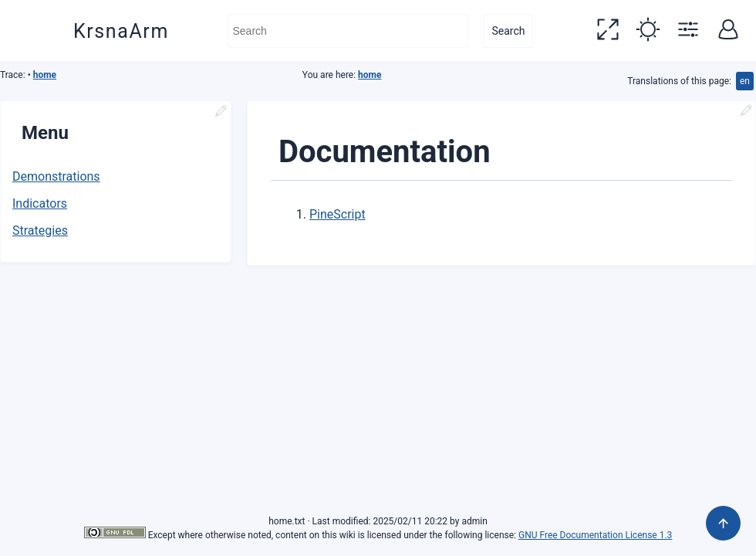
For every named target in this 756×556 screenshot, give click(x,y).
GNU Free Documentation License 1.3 (595, 535)
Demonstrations (56, 176)
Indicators (39, 203)
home (44, 75)
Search (508, 31)
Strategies (40, 230)
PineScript (337, 214)
